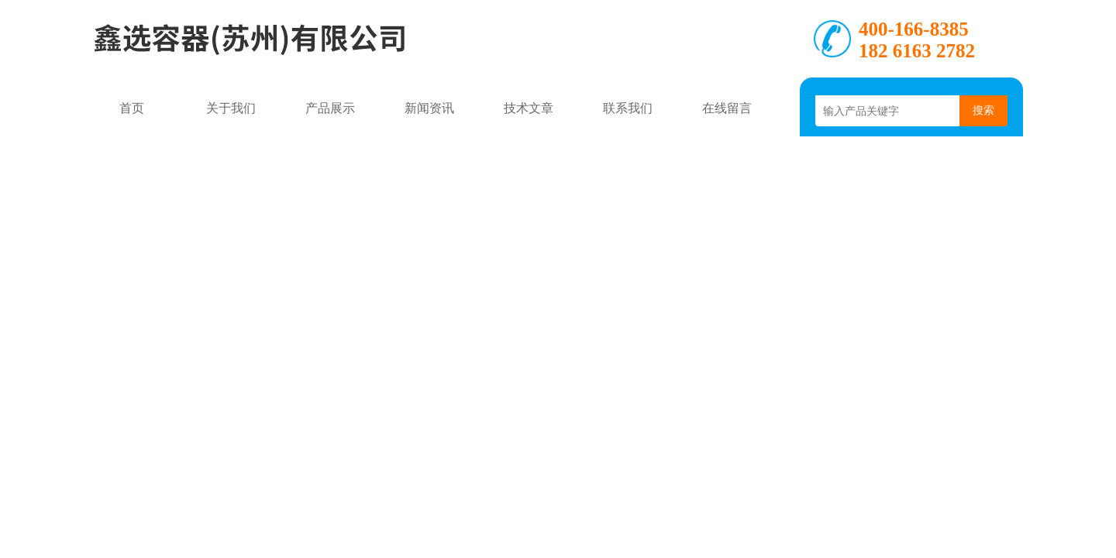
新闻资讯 (429, 108)
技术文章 (528, 108)
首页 (131, 108)
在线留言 (727, 108)
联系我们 (628, 108)
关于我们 (231, 108)
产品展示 (330, 108)
